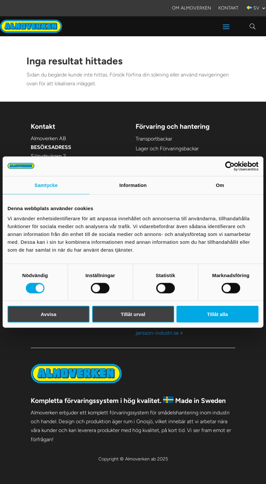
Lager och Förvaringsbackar (167, 148)
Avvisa (49, 314)
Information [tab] (133, 185)
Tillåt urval (133, 314)
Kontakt (228, 8)
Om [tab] (220, 185)
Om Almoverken (191, 8)
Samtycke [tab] (46, 185)
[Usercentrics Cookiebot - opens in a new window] (229, 166)
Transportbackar (154, 139)
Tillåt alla (217, 314)
